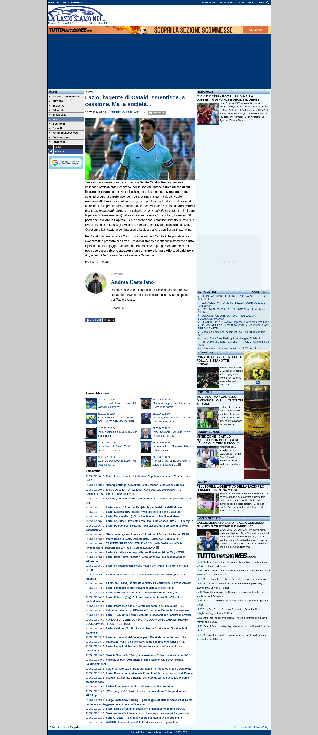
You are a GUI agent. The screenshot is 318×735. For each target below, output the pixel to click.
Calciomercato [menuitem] (59, 137)
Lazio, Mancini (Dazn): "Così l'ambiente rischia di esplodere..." (144, 516)
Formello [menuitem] (56, 128)
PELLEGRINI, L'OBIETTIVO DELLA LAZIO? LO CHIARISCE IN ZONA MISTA (230, 488)
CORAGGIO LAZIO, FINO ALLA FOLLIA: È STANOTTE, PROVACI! (219, 360)
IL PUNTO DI (205, 352)
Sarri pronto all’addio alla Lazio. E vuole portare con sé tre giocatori (147, 713)
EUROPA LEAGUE (209, 432)
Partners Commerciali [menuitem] (64, 96)
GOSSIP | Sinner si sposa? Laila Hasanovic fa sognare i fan (142, 722)
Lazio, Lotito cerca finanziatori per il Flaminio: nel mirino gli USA (145, 708)
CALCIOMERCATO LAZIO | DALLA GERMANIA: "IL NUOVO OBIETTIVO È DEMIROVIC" (231, 524)
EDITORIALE (205, 91)
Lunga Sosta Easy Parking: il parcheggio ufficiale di (231, 338)
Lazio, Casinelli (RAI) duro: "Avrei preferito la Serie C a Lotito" (144, 511)
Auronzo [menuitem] (56, 101)
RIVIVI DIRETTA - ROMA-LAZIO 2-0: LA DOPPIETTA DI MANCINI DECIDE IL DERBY (228, 97)
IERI (265, 291)
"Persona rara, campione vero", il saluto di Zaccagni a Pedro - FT (145, 534)
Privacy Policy (261, 727)
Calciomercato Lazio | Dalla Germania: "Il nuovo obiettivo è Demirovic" (149, 668)
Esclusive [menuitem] (56, 105)
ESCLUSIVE (205, 392)
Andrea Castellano (125, 112)
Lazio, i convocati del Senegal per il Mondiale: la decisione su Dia (146, 637)
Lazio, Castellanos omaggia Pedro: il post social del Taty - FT (143, 552)
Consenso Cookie (243, 727)
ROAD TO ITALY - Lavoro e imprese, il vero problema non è (236, 322)
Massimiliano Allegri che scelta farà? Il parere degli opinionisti (234, 579)
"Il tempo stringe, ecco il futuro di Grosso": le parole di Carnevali (145, 485)
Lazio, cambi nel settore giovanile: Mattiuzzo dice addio (140, 587)
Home (53, 91)
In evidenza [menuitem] (57, 114)
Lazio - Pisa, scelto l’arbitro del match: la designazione (139, 686)
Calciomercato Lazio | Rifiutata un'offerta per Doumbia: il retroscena (147, 610)
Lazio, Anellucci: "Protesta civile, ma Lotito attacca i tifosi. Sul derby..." (149, 521)
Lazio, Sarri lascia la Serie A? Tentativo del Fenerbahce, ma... (143, 592)
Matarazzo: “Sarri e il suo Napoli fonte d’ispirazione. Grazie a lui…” (147, 641)
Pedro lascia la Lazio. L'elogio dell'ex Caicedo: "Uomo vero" (142, 538)
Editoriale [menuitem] (56, 110)
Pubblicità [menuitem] (57, 141)
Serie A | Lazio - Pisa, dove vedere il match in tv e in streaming (144, 717)
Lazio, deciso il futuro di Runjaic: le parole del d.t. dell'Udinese (144, 507)
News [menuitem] (54, 119)
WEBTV (202, 482)
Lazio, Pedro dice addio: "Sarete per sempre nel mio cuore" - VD (145, 605)
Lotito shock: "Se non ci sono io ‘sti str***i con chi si (231, 348)
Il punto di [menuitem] (57, 123)
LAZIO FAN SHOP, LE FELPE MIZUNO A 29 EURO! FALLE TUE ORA (147, 583)
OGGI (255, 291)
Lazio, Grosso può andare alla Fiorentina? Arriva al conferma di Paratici (149, 673)
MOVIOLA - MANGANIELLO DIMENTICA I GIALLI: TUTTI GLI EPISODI (220, 400)
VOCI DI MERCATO (209, 518)
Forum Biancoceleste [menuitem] (63, 132)
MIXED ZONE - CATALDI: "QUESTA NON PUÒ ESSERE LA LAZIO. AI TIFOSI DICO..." (218, 440)
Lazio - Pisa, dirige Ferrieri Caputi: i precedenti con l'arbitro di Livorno (148, 614)
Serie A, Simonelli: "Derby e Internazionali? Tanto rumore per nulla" (147, 655)
